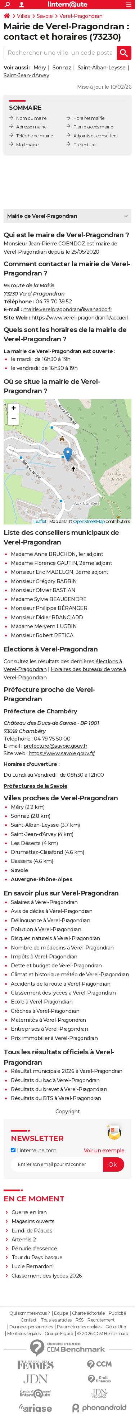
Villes (23, 16)
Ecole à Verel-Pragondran (41, 1001)
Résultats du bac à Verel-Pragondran (55, 1080)
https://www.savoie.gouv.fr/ (62, 753)
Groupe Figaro (59, 1333)
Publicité (117, 1313)
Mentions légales (23, 1333)
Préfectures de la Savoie (35, 786)
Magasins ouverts (33, 1221)
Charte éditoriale (88, 1313)
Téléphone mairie (34, 135)
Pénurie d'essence (35, 1248)
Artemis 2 (24, 1239)
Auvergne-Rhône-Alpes (41, 879)
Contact (29, 1320)
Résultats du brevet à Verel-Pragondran (59, 1089)
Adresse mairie (31, 127)
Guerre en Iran (29, 1212)
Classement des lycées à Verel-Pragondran (63, 993)
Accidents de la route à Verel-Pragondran (60, 984)
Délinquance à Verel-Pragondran (50, 920)
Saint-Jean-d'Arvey (26, 75)
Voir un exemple (104, 1150)
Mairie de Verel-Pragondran (42, 216)
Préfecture (84, 144)
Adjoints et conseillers (95, 135)
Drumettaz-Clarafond (37, 852)
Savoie (45, 16)
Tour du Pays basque (37, 1257)
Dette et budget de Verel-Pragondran (56, 965)
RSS (80, 1320)
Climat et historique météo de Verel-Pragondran (70, 974)
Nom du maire (31, 118)
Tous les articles (56, 1320)
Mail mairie (27, 144)
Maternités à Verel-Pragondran (48, 1020)
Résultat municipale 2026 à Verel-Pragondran (66, 1071)
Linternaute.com (33, 1150)
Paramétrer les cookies (79, 1326)
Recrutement (101, 1320)
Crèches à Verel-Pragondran (45, 1011)
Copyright (67, 1111)
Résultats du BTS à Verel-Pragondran (56, 1098)
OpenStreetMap (89, 521)
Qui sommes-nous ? (29, 1313)
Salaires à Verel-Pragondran (44, 902)
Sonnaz (62, 67)
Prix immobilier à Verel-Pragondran (54, 1038)
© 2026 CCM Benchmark (102, 1333)
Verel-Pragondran (80, 16)
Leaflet (40, 521)
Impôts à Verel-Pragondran (44, 956)
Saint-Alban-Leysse (102, 67)
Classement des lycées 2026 (47, 1276)
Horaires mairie (89, 118)
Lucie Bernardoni (33, 1266)
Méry (39, 67)
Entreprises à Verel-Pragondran (49, 1029)
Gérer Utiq (115, 1326)
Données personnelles (31, 1326)
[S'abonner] (67, 1164)
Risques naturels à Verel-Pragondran (55, 938)
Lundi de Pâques (32, 1230)
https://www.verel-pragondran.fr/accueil (79, 317)
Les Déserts (26, 843)
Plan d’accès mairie (93, 127)
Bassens (21, 861)
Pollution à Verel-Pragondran (46, 929)
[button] (67, 454)
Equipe (61, 1313)
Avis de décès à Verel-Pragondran (51, 911)
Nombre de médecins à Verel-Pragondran (62, 947)
